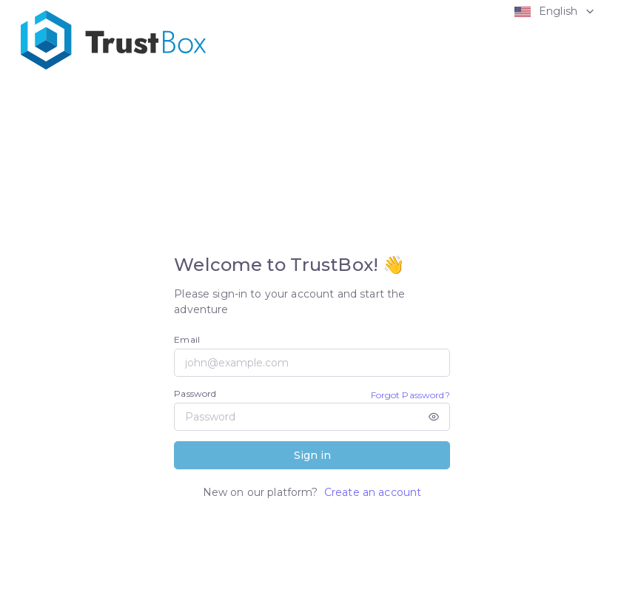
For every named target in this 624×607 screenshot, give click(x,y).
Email (187, 339)
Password (195, 393)
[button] (551, 11)
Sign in (312, 455)
